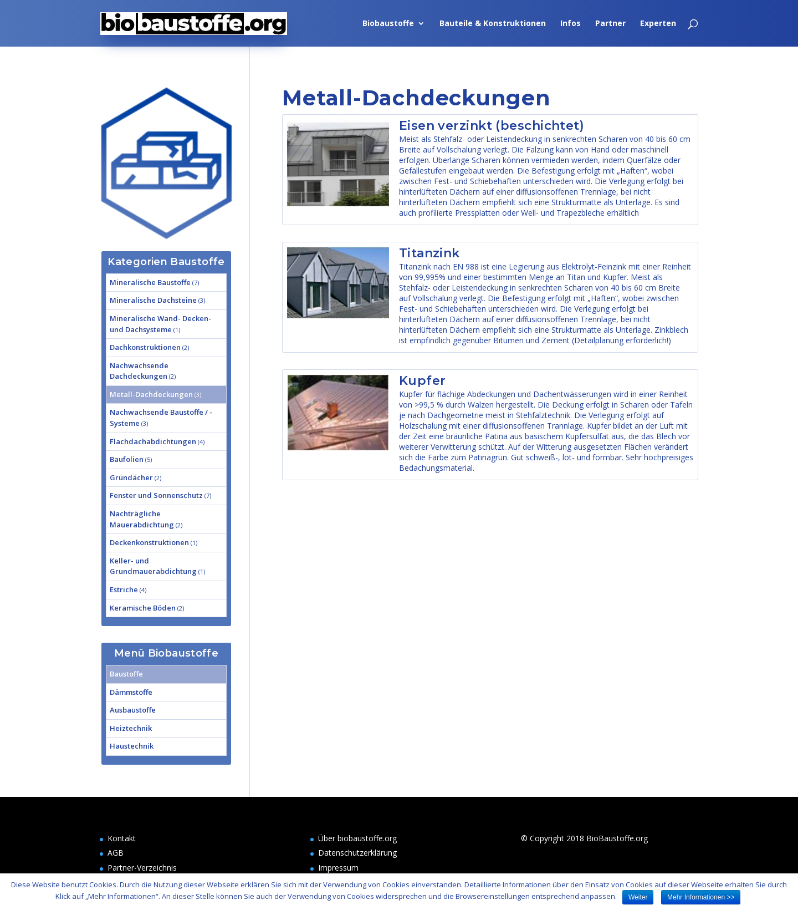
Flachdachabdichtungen (153, 441)
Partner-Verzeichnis (142, 867)
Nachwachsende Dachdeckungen (139, 371)
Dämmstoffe (131, 692)
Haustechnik (132, 746)
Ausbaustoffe (133, 710)
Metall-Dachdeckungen (151, 394)
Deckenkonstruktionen (149, 542)
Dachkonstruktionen (145, 347)
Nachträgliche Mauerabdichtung (142, 519)
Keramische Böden (143, 608)
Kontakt (122, 838)
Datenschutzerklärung (357, 852)
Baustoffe (126, 674)
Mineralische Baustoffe (150, 282)
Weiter (637, 897)
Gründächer (131, 477)
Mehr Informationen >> (700, 897)
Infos (570, 23)
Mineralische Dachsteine (153, 300)
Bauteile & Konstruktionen (492, 23)
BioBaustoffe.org (617, 838)
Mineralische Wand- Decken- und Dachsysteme (160, 323)
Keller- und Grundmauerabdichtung (153, 566)
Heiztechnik (131, 728)
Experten (658, 23)
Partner (610, 23)
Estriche (124, 589)
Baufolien (127, 459)
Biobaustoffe (388, 23)
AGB (116, 852)
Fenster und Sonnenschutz (156, 495)
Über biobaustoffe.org (357, 838)
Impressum (338, 867)
